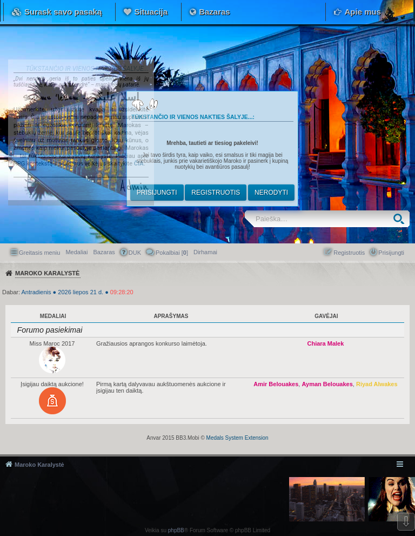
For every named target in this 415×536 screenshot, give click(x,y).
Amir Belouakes (275, 384)
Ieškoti (401, 218)
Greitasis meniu (39, 252)
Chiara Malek (325, 343)
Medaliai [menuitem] (76, 252)
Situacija (151, 11)
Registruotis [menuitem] (349, 252)
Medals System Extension (237, 438)
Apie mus (362, 11)
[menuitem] (205, 252)
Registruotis (215, 192)
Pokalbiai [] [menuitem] (172, 252)
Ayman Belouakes (327, 384)
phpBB (176, 530)
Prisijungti (157, 192)
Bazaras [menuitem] (104, 252)
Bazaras (214, 11)
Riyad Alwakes (377, 384)
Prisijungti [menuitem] (391, 252)
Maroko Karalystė (39, 464)
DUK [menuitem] (135, 252)
